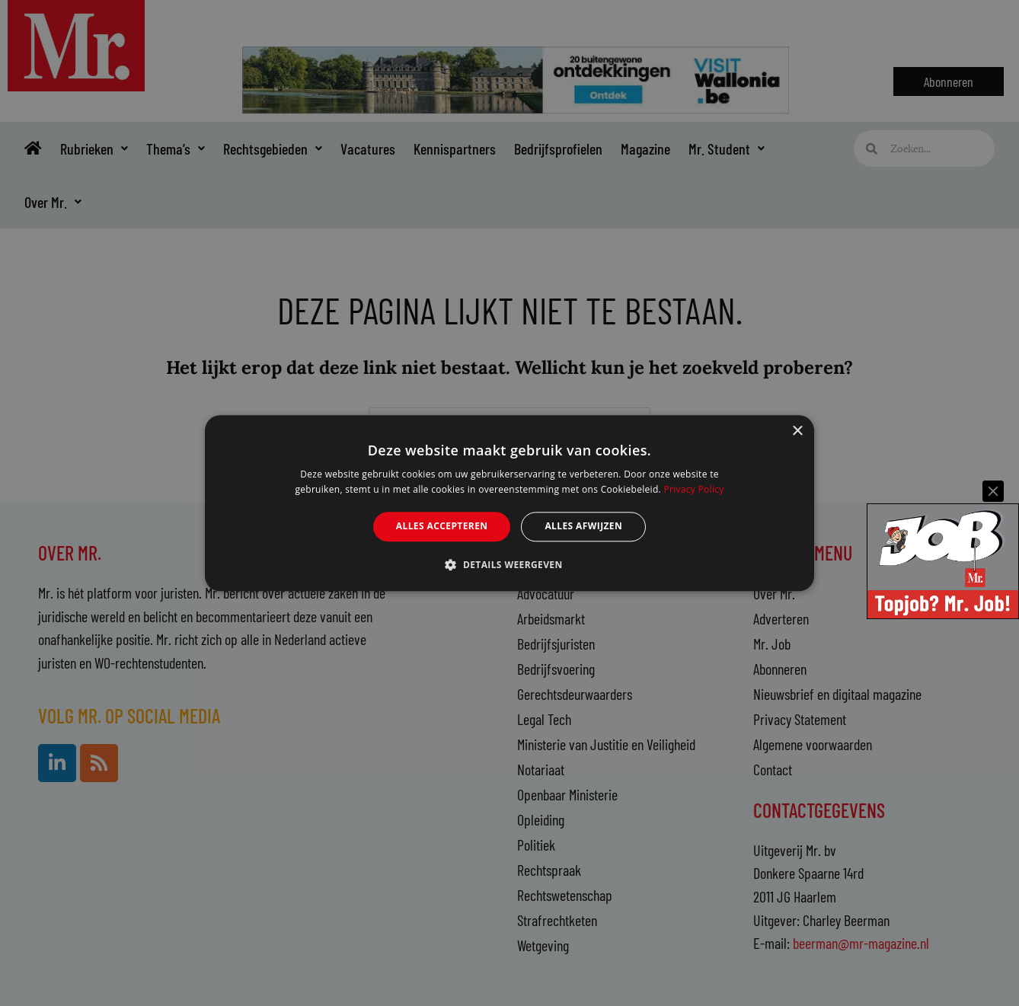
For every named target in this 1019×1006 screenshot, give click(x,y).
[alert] (509, 503)
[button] (509, 564)
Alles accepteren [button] (442, 526)
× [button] (797, 431)
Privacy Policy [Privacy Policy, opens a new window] (693, 489)
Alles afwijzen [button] (583, 526)
